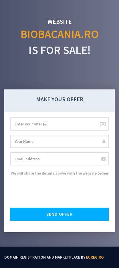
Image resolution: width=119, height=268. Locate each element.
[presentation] (53, 192)
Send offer (59, 214)
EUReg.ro (95, 257)
